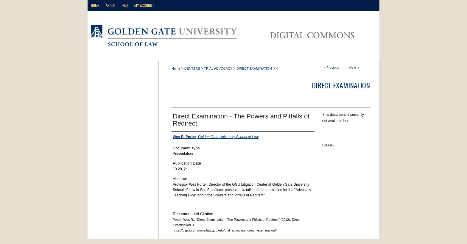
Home (176, 68)
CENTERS (192, 68)
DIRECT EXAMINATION (254, 68)
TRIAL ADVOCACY (218, 68)
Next (352, 67)
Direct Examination (341, 85)
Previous (332, 67)
